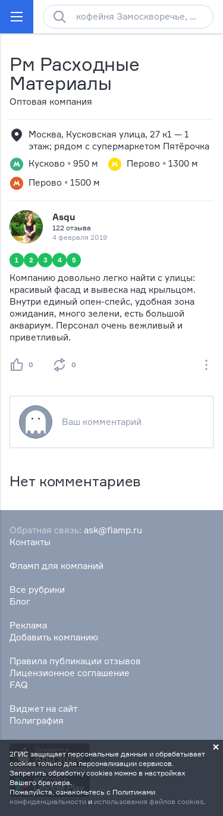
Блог (20, 601)
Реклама (28, 625)
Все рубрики (37, 589)
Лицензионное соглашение (70, 673)
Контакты (30, 542)
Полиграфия (37, 720)
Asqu (63, 217)
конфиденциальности (48, 801)
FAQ (19, 684)
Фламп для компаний (56, 565)
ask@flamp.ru (113, 530)
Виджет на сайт (43, 708)
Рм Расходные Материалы (74, 73)
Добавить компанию (54, 637)
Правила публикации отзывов (75, 661)
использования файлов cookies (148, 801)
